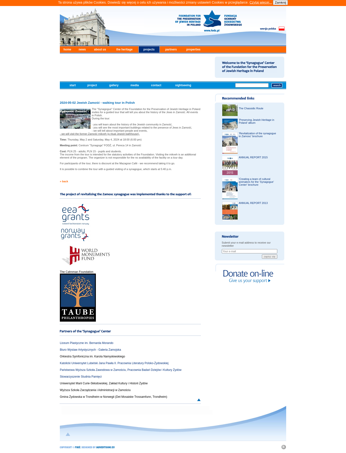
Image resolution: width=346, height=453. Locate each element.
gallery (114, 85)
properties (193, 49)
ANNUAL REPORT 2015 (253, 157)
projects (149, 49)
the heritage (124, 49)
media (135, 85)
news (82, 49)
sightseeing (183, 85)
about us (100, 49)
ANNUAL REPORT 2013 (253, 203)
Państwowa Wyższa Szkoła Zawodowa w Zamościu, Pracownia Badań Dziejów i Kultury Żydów (120, 370)
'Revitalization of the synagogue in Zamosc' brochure (257, 135)
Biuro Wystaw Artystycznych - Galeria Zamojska (90, 349)
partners (171, 49)
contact (157, 85)
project (92, 85)
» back (64, 181)
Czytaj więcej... (260, 2)
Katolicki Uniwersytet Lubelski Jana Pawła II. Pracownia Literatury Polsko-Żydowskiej (114, 363)
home (67, 49)
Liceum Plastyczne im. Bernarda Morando (86, 343)
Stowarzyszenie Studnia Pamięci (81, 376)
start (73, 85)
